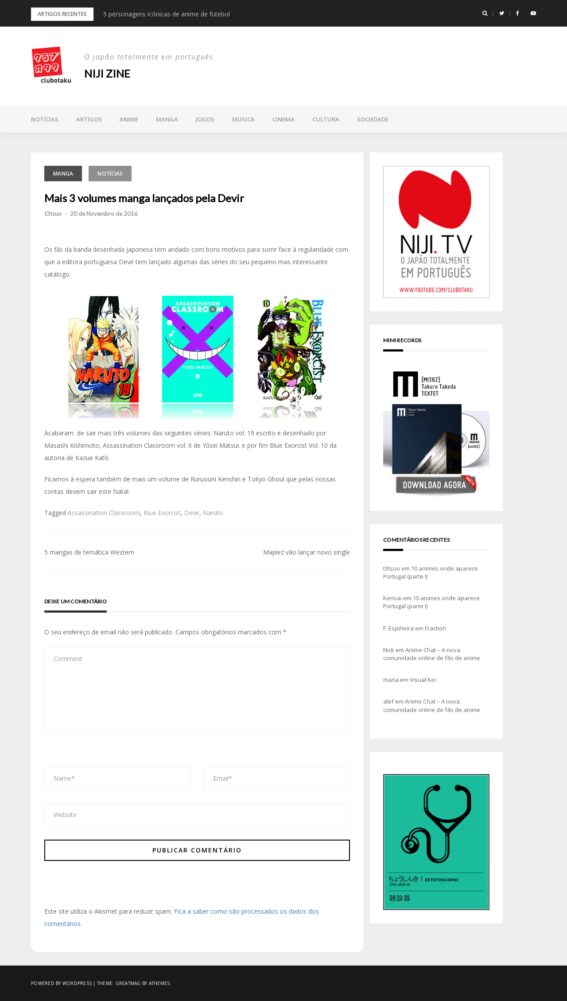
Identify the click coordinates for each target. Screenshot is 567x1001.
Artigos (89, 119)
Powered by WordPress (61, 983)
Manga (167, 119)
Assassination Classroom (104, 512)
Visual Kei (423, 680)
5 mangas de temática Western (89, 552)
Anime (129, 119)
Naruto (213, 512)
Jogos (205, 119)
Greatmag (128, 983)
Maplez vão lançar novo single (306, 552)
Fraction (435, 628)
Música (243, 119)
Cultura (325, 119)
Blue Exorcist (162, 512)
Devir (191, 512)
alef (388, 701)
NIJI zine (107, 73)
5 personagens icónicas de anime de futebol (166, 14)
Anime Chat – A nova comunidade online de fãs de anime (431, 654)
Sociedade (372, 119)
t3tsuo (53, 213)
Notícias (44, 119)
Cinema (283, 119)
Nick (388, 650)
